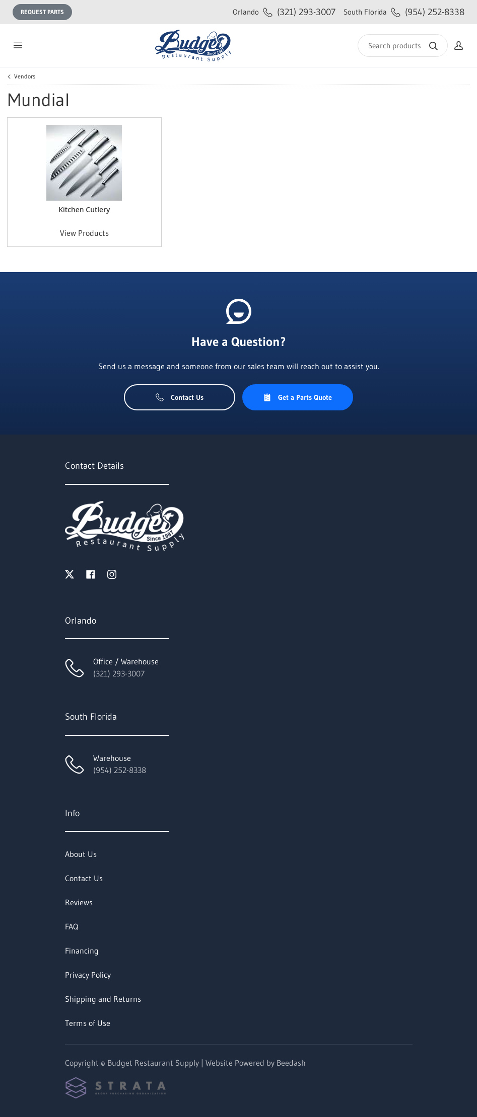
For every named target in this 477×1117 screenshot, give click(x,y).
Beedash (291, 1063)
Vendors (24, 76)
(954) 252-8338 (404, 12)
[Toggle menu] (18, 45)
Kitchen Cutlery (84, 209)
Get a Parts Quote (297, 397)
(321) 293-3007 (284, 12)
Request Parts (42, 12)
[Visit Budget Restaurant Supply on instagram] (111, 573)
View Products (84, 233)
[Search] (403, 45)
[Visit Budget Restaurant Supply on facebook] (90, 573)
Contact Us (179, 397)
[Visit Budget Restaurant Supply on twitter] (69, 573)
